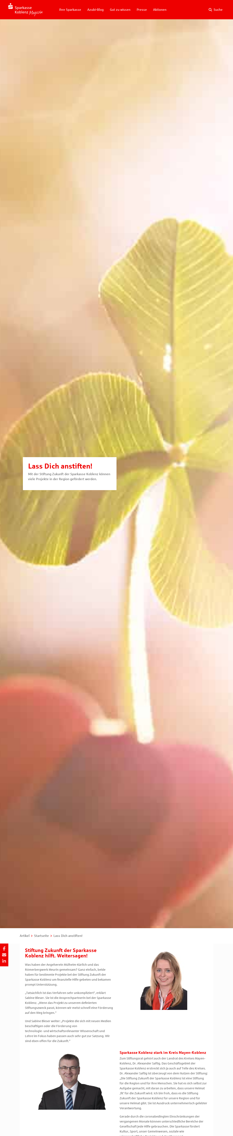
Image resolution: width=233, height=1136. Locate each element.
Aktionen (159, 9)
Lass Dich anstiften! (67, 936)
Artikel (25, 936)
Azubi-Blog (95, 9)
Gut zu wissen (120, 9)
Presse (142, 9)
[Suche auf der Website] (216, 9)
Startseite (41, 936)
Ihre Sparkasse (70, 9)
